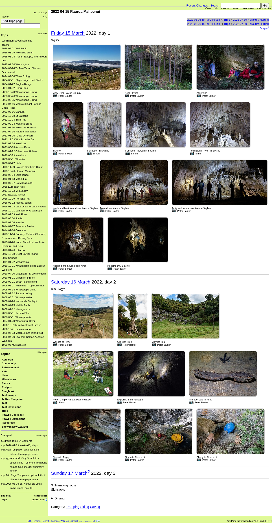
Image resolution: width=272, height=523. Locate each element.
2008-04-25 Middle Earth (16, 305)
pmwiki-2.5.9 (38, 499)
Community (9, 363)
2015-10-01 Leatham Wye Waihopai (22, 210)
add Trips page (40, 12)
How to (5, 16)
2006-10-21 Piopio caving (16, 329)
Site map (6, 495)
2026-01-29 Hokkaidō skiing (17, 52)
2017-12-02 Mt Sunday (15, 190)
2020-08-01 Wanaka (13, 159)
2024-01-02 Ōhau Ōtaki (15, 88)
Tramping (72, 507)
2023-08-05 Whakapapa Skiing (19, 100)
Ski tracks (58, 489)
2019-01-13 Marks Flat (14, 179)
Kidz (4, 371)
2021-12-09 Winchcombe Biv (18, 139)
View (208, 8)
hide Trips (43, 33)
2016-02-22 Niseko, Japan (17, 202)
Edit (216, 8)
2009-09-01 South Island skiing (19, 281)
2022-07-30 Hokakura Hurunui (19, 127)
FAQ (45, 16)
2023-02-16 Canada (13, 111)
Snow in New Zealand (15, 426)
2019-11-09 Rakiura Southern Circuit (22, 167)
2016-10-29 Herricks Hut (15, 198)
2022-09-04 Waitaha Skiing (17, 123)
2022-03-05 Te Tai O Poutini (17, 135)
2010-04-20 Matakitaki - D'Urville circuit (24, 273)
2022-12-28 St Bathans (15, 115)
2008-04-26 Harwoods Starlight (19, 301)
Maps (264, 28)
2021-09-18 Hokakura (14, 143)
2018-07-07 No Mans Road (17, 183)
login (4, 499)
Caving (95, 507)
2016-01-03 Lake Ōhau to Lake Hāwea (24, 206)
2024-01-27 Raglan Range (17, 84)
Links (5, 375)
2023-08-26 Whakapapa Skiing (19, 96)
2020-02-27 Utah (11, 163)
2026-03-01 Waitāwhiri (14, 48)
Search (214, 5)
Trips (4, 35)
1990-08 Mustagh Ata (14, 344)
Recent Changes (197, 5)
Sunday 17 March (69, 473)
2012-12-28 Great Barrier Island (20, 254)
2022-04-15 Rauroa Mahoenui (19, 131)
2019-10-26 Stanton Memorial (18, 171)
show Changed (41, 436)
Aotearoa (7, 359)
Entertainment (10, 367)
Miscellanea (9, 379)
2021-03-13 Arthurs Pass (16, 147)
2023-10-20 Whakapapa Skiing (19, 92)
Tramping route (65, 485)
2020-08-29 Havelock (14, 155)
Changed (6, 435)
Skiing (84, 507)
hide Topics (42, 352)
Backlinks (248, 8)
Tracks (5, 44)
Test (4, 403)
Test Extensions (11, 407)
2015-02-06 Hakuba (13, 222)
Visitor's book (40, 495)
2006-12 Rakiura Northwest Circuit (21, 325)
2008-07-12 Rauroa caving (17, 293)
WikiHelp (65, 521)
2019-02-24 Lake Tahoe (15, 175)
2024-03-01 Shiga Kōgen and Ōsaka (22, 80)
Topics (5, 354)
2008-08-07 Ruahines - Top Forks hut (23, 285)
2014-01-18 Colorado (14, 230)
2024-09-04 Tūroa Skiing (16, 76)
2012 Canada (9, 258)
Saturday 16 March (70, 281)
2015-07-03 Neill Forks (15, 214)
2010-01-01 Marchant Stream (18, 277)
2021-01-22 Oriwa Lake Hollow (19, 151)
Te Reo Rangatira (12, 399)
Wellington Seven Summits (17, 40)
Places (6, 383)
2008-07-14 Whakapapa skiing (19, 289)
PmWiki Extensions (13, 419)
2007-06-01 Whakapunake (17, 317)
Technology (9, 395)
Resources (8, 422)
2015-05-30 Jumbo (12, 218)
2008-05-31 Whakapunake (17, 297)
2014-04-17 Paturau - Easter (18, 226)
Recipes (6, 387)
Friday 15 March (68, 32)
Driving (60, 498)
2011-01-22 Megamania (15, 262)
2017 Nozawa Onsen (14, 194)
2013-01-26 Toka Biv (13, 250)
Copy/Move (264, 8)
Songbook (8, 391)
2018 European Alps (13, 186)
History (225, 8)
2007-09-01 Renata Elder (16, 313)
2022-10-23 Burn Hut (14, 119)
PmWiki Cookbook (13, 414)
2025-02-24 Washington (15, 64)
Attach (236, 8)
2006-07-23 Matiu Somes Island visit (22, 333)
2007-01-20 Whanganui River (18, 321)
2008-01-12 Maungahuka (16, 309)
